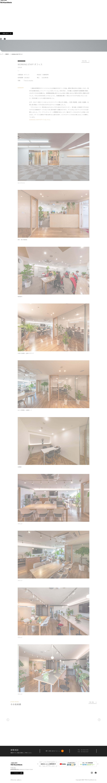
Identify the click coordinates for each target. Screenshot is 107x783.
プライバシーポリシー (16, 780)
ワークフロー (6, 26)
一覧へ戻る (85, 61)
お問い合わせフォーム (55, 751)
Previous (8, 719)
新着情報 (5, 34)
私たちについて (7, 22)
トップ (23, 54)
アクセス (16, 773)
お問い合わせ (9, 45)
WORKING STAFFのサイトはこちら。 (40, 119)
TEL (83, 750)
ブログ (4, 38)
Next (99, 719)
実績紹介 (5, 30)
